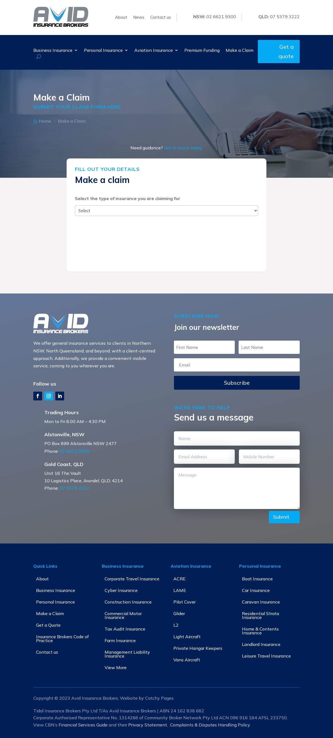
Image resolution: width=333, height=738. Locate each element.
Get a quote (286, 51)
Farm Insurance (120, 640)
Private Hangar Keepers (197, 648)
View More (116, 667)
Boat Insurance (257, 578)
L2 (176, 625)
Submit (281, 517)
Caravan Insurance (261, 602)
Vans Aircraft (186, 659)
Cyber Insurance (121, 590)
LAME (179, 590)
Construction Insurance (128, 602)
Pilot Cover (184, 602)
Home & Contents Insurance (260, 630)
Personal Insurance (103, 50)
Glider (179, 613)
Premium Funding (202, 50)
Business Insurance (52, 50)
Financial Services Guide (83, 725)
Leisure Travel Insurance (266, 656)
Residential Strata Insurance (260, 615)
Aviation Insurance (153, 50)
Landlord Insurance (261, 644)
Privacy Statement (147, 725)
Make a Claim (239, 50)
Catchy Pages (159, 698)
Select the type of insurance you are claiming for (127, 198)
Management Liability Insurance (127, 654)
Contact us (160, 17)
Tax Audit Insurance (125, 629)
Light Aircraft (187, 636)
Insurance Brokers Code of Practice (62, 638)
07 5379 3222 (74, 488)
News (138, 17)
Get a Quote (48, 625)
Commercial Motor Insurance (123, 615)
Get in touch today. (183, 147)
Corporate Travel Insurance (132, 578)
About (121, 17)
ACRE (179, 578)
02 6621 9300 (74, 451)
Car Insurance (256, 590)
